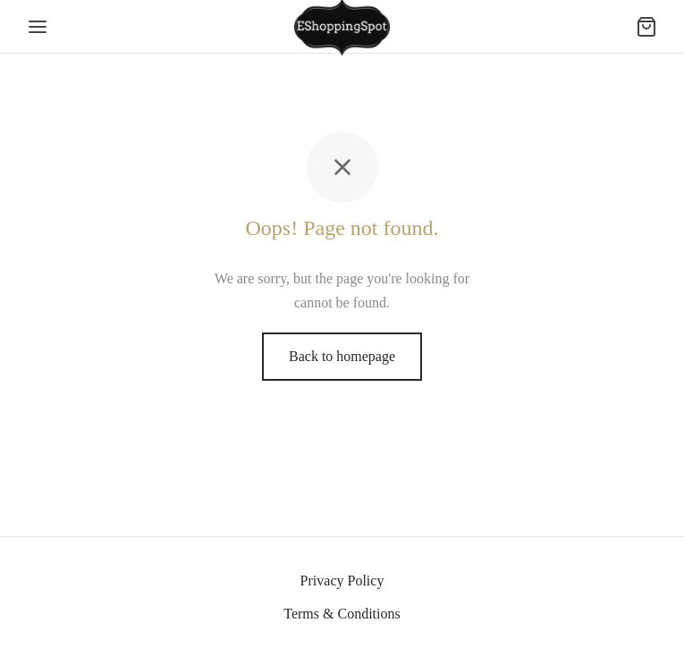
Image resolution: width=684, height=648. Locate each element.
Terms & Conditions (341, 613)
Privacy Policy (342, 580)
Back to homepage (342, 356)
